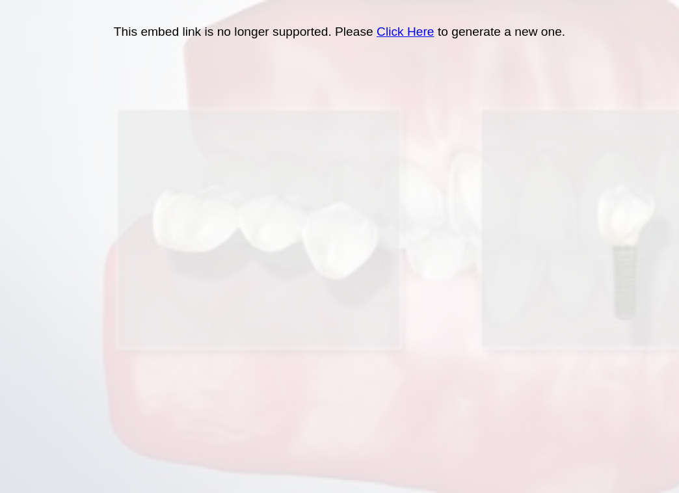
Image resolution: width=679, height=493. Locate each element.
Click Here (405, 31)
